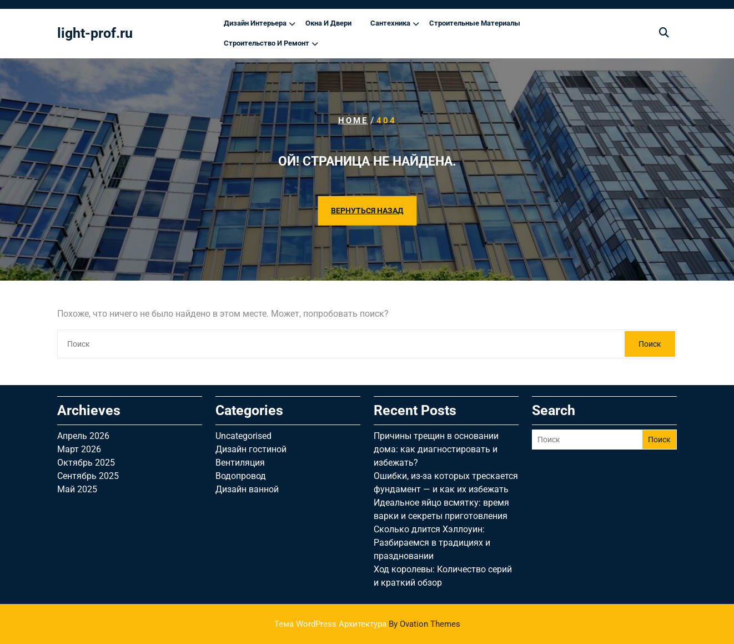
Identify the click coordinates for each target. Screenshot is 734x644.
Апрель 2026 (83, 436)
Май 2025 (77, 489)
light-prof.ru (95, 33)
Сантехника (390, 23)
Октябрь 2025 (86, 462)
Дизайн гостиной (250, 449)
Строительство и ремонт (266, 43)
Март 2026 (79, 449)
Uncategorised (243, 436)
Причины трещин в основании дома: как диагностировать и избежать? (436, 449)
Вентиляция (240, 462)
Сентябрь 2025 (88, 476)
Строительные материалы (474, 23)
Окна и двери (328, 23)
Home (353, 121)
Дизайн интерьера (255, 23)
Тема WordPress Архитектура (367, 624)
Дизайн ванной (247, 489)
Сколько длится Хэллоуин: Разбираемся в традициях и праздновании (432, 542)
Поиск (650, 344)
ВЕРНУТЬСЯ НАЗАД (367, 210)
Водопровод (240, 476)
